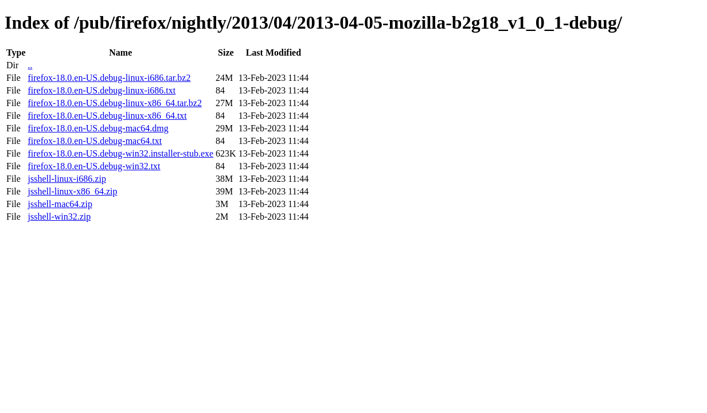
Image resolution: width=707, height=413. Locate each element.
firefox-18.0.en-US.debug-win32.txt (94, 166)
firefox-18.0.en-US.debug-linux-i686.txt (101, 90)
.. (30, 65)
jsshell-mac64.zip (60, 204)
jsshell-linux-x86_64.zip (72, 191)
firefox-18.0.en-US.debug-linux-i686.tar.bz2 (109, 78)
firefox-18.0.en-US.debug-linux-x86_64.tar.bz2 (114, 103)
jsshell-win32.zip (59, 216)
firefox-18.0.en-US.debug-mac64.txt (95, 141)
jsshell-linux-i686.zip (67, 179)
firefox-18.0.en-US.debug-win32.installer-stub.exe (120, 153)
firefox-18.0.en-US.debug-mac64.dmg (98, 128)
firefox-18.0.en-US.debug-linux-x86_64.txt (107, 115)
